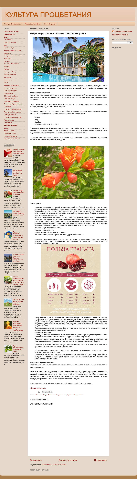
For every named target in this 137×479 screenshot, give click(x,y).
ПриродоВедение (10, 115)
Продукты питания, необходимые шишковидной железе (18, 235)
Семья (6, 128)
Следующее (36, 460)
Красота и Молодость (11, 64)
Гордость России (10, 42)
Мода (6, 82)
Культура (7, 66)
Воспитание (8, 40)
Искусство (7, 58)
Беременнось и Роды (11, 32)
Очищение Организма (11, 101)
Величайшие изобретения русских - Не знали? (17, 172)
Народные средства (11, 88)
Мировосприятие (10, 80)
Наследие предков (10, 90)
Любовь (6, 69)
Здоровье (7, 53)
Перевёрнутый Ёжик (33, 24)
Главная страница (68, 460)
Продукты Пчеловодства (12, 117)
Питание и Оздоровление (57, 395)
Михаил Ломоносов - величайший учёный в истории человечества (18, 326)
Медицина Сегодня (10, 72)
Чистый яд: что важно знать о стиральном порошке (18, 302)
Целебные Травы (10, 133)
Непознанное (8, 93)
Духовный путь (9, 48)
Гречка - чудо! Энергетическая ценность (18, 192)
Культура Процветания (13, 24)
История (7, 61)
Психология (8, 123)
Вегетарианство (9, 34)
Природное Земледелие (12, 112)
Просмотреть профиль (120, 34)
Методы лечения (10, 74)
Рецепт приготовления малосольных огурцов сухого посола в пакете (18, 280)
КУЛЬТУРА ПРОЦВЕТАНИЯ (48, 14)
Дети (5, 45)
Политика (7, 106)
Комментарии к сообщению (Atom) (54, 465)
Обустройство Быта (11, 96)
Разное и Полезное (10, 125)
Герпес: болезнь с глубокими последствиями (18, 151)
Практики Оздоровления (75, 395)
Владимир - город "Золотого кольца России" (18, 213)
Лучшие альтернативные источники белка (18, 348)
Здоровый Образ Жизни (12, 50)
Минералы (7, 77)
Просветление (9, 120)
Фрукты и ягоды (9, 131)
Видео (6, 37)
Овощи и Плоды (41, 395)
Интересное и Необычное (13, 56)
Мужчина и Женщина (11, 85)
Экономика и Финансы (12, 139)
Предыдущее (100, 460)
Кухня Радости (50, 24)
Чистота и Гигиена (10, 136)
